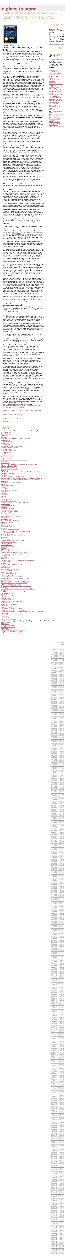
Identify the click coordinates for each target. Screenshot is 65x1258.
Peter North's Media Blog (8, 573)
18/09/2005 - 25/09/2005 (57, 708)
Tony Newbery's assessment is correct (17, 264)
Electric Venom (5, 455)
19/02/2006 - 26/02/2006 (57, 732)
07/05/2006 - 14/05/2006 (57, 747)
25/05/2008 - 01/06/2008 (57, 861)
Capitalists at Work (54, 119)
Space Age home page (8, 599)
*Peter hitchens (5, 567)
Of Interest (4, 557)
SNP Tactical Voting (7, 595)
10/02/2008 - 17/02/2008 (57, 848)
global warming (16, 410)
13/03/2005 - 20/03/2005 (57, 677)
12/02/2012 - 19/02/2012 (57, 1106)
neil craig (56, 29)
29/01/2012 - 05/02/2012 (57, 1103)
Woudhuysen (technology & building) (12, 631)
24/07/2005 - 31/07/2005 (57, 698)
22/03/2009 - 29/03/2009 (57, 918)
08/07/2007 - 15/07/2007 (57, 822)
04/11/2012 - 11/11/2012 (57, 1157)
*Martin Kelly (4, 528)
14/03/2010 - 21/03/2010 (57, 987)
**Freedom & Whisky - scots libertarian (12, 476)
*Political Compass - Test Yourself (11, 578)
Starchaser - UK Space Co (9, 604)
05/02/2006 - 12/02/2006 (57, 729)
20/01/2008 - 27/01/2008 (57, 844)
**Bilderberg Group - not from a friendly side (56, 101)
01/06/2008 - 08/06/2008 (57, 863)
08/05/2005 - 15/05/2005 (57, 687)
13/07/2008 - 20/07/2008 (57, 871)
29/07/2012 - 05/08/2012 (57, 1138)
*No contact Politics (7, 551)
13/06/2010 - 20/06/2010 (57, 1005)
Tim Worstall (4, 613)
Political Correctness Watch (9, 570)
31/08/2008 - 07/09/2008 (57, 880)
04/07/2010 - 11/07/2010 (57, 1009)
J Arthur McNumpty (6, 543)
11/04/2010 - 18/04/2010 (57, 992)
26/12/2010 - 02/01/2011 (57, 1029)
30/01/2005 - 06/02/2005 (57, 668)
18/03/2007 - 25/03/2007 (57, 802)
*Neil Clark (4, 548)
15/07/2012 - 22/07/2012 (57, 1136)
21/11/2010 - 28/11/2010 (57, 1022)
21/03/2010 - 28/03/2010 (57, 988)
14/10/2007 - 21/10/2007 (57, 825)
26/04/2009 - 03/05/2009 (57, 925)
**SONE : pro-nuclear (7, 598)
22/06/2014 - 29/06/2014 (57, 1253)
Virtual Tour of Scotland (8, 627)
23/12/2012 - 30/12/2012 (57, 1167)
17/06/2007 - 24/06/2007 (57, 818)
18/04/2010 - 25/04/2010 (57, 994)
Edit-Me (62, 643)
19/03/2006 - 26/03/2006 (57, 737)
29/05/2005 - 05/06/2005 (57, 691)
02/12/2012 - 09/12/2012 (57, 1163)
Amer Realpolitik (54, 87)
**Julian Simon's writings (8, 508)
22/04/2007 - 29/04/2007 (57, 807)
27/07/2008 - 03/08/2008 (57, 874)
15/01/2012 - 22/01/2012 (57, 1100)
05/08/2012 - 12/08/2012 (57, 1140)
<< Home (6, 421)
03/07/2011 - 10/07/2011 (57, 1064)
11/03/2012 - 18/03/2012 (57, 1111)
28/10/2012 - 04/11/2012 (57, 1156)
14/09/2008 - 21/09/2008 (57, 883)
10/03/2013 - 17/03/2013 (57, 1181)
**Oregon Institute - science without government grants (17, 560)
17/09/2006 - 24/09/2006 (57, 768)
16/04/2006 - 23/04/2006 (57, 743)
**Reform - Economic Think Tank (10, 584)
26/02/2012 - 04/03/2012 (57, 1109)
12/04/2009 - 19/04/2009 (57, 922)
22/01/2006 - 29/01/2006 (57, 726)
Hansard (3, 487)
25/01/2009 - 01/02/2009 (57, 907)
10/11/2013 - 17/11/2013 (57, 1215)
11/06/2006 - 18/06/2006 (57, 753)
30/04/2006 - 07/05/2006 (57, 745)
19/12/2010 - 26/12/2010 (57, 1028)
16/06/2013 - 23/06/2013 (57, 1187)
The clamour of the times (56, 126)
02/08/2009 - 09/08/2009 (57, 944)
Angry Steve (52, 88)
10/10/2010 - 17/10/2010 (57, 1014)
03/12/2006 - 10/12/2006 (57, 783)
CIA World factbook (54, 122)
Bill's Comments (53, 103)
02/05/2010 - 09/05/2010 (57, 997)
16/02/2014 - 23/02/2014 (57, 1233)
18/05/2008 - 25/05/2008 (57, 860)
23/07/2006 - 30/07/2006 (57, 759)
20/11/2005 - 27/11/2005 (57, 714)
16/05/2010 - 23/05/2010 (57, 999)
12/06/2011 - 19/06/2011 (57, 1060)
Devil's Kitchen (5, 444)
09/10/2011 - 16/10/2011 (57, 1082)
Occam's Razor (5, 555)
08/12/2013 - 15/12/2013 (57, 1221)
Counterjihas (4, 435)
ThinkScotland (25, 410)
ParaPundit (4, 566)
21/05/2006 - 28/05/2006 (57, 749)
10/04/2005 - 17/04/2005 (57, 682)
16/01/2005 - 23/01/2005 (57, 666)
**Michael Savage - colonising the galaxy (13, 589)
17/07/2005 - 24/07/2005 (57, 697)
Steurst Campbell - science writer (54, 116)
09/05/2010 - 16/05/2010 (57, 998)
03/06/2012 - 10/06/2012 (57, 1127)
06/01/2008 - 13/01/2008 (57, 841)
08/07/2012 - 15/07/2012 (57, 1134)
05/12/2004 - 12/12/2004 (57, 658)
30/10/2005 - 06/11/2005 (57, 710)
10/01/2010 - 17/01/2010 (57, 975)
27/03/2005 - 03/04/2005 (57, 679)
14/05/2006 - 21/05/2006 (57, 748)
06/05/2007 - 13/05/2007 (57, 810)
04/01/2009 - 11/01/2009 (57, 903)
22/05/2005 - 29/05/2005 (57, 690)
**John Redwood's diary (8, 505)
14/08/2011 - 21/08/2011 (57, 1072)
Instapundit (4, 491)
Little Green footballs (7, 522)
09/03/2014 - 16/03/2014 (57, 1237)
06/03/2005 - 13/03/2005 (57, 675)
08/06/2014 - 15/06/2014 (57, 1250)
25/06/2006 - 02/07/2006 (57, 756)
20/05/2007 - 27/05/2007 (57, 813)
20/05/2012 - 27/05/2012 (57, 1125)
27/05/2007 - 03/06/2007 (57, 814)
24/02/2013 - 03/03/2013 (57, 1179)
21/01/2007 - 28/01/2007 (57, 791)
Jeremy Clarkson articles (8, 501)
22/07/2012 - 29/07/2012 (57, 1137)
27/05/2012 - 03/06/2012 (57, 1126)
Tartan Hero (4, 605)
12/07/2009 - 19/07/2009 (57, 940)
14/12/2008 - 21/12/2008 (57, 899)
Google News (60, 642)
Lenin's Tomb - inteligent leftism (10, 516)
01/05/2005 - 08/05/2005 (57, 686)
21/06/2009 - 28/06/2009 (57, 936)
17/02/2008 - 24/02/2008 (57, 849)
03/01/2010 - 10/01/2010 (57, 974)
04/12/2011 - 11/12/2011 (57, 1092)
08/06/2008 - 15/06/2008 (57, 864)
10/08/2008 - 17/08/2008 (57, 876)
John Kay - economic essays (9, 511)
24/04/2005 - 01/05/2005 (57, 685)
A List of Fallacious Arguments (10, 520)
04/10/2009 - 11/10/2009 (57, 956)
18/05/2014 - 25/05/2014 (57, 1246)
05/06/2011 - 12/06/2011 (57, 1059)
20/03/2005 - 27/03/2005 (57, 678)
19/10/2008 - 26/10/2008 (57, 890)
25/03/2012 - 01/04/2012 (57, 1114)
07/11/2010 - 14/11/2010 (57, 1019)
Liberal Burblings (6, 519)
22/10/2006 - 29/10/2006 (57, 775)
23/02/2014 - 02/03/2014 (57, 1234)
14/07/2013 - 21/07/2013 (57, 1192)
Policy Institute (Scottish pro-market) (12, 577)
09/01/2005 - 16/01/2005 (57, 664)
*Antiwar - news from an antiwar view (56, 84)
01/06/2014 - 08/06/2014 (57, 1249)
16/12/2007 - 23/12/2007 (57, 837)
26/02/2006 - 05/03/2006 (57, 733)
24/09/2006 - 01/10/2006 (57, 770)
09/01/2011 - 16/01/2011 (57, 1032)
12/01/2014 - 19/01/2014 (57, 1226)
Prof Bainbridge (26, 578)
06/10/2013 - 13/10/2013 (57, 1208)
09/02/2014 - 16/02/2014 (57, 1231)
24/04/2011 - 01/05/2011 (57, 1051)
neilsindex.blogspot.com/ (56, 59)
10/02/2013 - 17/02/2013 (57, 1176)
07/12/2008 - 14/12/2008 (57, 898)
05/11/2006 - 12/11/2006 (57, 778)
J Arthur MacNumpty (7, 499)
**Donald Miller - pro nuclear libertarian (12, 540)
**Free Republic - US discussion (35, 472)
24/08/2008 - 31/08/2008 (57, 879)
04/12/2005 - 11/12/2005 (57, 717)
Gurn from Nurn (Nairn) (8, 485)
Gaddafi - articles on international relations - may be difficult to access (21, 478)
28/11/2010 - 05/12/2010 (57, 1024)
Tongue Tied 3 (5, 616)
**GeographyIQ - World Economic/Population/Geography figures (20, 479)
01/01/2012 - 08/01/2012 (57, 1098)
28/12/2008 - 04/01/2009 (57, 902)
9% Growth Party (54, 71)
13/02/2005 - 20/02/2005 (57, 671)
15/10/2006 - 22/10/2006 (57, 774)
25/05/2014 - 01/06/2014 (57, 1248)
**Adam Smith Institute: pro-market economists (56, 74)
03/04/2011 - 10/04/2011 (57, 1046)
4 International (53, 70)
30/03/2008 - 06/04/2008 (57, 857)
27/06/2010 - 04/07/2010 (57, 1007)
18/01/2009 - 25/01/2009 (57, 906)
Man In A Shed (5, 525)
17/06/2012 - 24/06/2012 (57, 1130)
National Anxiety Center (8, 546)
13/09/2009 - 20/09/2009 (57, 952)
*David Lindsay (5, 440)
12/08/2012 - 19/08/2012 (57, 1141)
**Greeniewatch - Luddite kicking (10, 482)
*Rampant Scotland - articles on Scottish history (15, 581)
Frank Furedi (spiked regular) (9, 469)
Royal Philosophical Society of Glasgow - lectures (16, 586)
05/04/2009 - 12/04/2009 (57, 921)
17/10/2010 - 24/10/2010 (57, 1015)
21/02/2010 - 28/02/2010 (57, 983)
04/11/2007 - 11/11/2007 (57, 829)
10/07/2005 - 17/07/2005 (57, 695)
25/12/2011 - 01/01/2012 (57, 1096)
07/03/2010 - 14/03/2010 (57, 986)
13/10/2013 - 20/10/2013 (57, 1210)
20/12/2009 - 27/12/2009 (57, 971)
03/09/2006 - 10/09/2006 (57, 766)
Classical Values (6, 434)
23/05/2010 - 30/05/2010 (57, 1001)
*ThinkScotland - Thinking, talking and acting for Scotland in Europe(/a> (22, 611)
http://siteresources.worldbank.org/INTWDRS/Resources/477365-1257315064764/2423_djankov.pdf (22, 406)
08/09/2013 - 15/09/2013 (57, 1203)
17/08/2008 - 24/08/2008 (57, 878)
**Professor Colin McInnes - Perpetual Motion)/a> (15, 531)
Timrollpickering (5, 614)
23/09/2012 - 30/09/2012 (57, 1149)
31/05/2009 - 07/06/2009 (57, 932)
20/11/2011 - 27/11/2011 (57, 1090)
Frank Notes (4, 470)
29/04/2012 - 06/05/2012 (57, 1121)
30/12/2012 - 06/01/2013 (57, 1168)
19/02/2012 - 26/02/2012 (57, 1107)
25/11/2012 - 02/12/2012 (57, 1161)
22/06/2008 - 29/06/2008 (57, 867)
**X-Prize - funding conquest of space (12, 633)
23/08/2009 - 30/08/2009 (57, 948)
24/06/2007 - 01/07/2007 (57, 820)
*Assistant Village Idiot (55, 90)
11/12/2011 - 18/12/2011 (57, 1094)
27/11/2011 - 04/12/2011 (57, 1091)
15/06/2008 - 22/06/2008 (57, 866)
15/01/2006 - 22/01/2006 (57, 725)
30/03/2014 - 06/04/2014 (57, 1241)
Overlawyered (5, 563)
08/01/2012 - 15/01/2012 (57, 1099)
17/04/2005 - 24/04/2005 (57, 683)
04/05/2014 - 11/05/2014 (57, 1244)
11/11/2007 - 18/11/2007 (57, 830)
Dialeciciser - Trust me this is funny (11, 446)
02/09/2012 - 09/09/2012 (57, 1145)
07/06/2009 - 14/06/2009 (57, 933)
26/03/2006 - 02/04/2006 (57, 739)
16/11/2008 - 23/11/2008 (57, 894)
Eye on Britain (5, 463)
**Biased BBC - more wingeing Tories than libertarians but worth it (55, 97)
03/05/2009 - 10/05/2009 (57, 926)
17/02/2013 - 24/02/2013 (57, 1177)
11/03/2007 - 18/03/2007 (57, 801)
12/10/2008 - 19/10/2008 (57, 888)
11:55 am (17, 414)
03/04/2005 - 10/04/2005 (57, 681)
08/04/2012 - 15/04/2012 (57, 1117)
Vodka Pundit (5, 628)
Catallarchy (52, 120)
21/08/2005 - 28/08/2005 (57, 704)
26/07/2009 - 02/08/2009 (57, 943)
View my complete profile (56, 44)
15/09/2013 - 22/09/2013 (57, 1204)
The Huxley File (5, 488)
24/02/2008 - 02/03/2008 (57, 851)
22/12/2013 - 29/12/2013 (57, 1223)
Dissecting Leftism (6, 449)
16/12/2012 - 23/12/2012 (57, 1165)
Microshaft (4, 537)
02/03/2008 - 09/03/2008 (57, 852)
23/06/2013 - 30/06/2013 (57, 1188)
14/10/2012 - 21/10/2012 (57, 1153)
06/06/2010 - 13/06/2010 (57, 1003)
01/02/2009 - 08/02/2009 (57, 909)
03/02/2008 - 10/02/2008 (57, 847)
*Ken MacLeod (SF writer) (8, 513)
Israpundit (4, 493)
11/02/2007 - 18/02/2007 (57, 795)
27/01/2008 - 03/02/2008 (57, 845)
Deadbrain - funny (6, 441)
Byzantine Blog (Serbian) (56, 114)
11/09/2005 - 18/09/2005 (57, 706)
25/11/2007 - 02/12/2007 (57, 833)
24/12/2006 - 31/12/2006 (57, 787)
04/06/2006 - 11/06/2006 (57, 752)
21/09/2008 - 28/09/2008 (57, 884)
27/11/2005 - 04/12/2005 (57, 716)
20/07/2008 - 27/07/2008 (57, 872)
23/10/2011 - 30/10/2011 (57, 1084)
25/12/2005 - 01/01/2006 (57, 721)
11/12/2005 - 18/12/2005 (57, 718)
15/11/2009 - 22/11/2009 (57, 964)
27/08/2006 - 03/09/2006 (57, 764)
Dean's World (5, 443)
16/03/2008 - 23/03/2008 (57, 855)
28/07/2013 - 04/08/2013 (57, 1195)
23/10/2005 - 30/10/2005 (57, 709)
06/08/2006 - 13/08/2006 (57, 762)
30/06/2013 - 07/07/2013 (57, 1190)
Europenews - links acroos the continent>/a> (14, 460)
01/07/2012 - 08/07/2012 (57, 1133)
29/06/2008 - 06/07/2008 (57, 868)
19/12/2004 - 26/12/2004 (57, 660)
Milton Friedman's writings (8, 542)
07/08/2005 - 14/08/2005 (57, 701)
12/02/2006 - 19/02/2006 (57, 731)
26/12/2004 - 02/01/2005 (57, 662)
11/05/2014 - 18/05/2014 (57, 1245)
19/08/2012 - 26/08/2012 (57, 1142)
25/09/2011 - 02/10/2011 (57, 1079)
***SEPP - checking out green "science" (13, 592)
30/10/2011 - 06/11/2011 (57, 1086)
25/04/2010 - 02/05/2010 (57, 995)
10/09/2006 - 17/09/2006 (57, 767)
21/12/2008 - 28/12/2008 (57, 901)
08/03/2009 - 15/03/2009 (57, 915)
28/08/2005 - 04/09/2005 (57, 705)
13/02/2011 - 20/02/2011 (57, 1037)
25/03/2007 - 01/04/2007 (57, 803)
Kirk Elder (4, 514)
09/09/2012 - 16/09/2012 (57, 1146)
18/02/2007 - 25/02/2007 (57, 797)
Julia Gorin (4, 507)
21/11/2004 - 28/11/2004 (57, 655)
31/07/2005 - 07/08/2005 (57, 699)
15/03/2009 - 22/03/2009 (57, 917)
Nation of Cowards (6, 545)
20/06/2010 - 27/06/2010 (57, 1006)
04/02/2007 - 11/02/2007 (57, 794)
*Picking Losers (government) (10, 569)
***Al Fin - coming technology (54, 80)
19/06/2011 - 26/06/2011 (57, 1061)
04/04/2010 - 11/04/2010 (57, 991)
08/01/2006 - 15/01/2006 (57, 724)
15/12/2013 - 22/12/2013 (57, 1222)
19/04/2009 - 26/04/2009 (57, 924)
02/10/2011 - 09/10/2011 (57, 1080)
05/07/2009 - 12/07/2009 (57, 938)
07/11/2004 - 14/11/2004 (57, 652)
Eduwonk (3, 453)
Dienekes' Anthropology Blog (9, 447)
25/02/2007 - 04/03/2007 (57, 798)
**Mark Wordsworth (7, 526)
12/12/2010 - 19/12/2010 (57, 1026)
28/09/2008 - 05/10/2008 (57, 886)
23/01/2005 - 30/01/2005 (57, 667)
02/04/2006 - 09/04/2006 (57, 740)
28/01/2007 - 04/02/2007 (57, 793)
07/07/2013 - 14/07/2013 (57, 1191)
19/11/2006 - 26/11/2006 (57, 780)
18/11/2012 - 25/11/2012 (57, 1160)
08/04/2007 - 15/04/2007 (57, 806)
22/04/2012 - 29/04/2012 (57, 1119)
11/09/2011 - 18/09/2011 (57, 1076)
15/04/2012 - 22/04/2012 (57, 1118)
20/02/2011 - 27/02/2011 (57, 1038)
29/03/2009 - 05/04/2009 (57, 920)
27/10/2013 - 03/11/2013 (57, 1213)
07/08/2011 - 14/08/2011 (57, 1071)
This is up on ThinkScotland (12, 51)
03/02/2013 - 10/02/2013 (57, 1175)
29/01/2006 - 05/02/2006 (57, 728)
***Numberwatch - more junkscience (12, 554)
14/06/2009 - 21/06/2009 (57, 934)
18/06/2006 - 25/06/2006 (57, 755)
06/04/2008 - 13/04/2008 (57, 859)
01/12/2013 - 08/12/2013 (57, 1219)
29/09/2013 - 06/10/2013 (57, 1207)
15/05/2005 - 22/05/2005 (57, 689)
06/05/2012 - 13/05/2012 (57, 1122)
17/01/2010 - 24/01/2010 (57, 976)
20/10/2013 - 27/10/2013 (57, 1211)
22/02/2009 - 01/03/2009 (57, 913)
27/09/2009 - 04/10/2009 (57, 955)
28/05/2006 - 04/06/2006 (57, 751)
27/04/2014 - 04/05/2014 (57, 1242)
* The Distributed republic (8, 450)
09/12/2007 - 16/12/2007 (57, 836)
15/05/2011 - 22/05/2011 (57, 1055)
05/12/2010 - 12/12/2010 (57, 1025)
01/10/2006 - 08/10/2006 (57, 771)
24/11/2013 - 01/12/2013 (57, 1218)
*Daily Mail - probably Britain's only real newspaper (16, 438)
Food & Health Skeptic (7, 467)
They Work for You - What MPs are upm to (13, 610)
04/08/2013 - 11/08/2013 (57, 1196)
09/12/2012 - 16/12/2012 (57, 1164)
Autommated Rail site (55, 94)
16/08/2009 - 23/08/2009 (57, 947)
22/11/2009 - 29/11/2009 (57, 965)
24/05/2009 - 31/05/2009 (57, 930)
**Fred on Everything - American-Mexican (13, 472)
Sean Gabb (4, 590)
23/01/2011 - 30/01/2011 (57, 1034)
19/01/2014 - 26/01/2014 (57, 1227)
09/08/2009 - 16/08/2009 (57, 945)
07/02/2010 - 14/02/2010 (57, 980)
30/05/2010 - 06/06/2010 (57, 1002)
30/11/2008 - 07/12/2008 (57, 897)
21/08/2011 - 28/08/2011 (57, 1073)
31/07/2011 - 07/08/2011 (57, 1069)
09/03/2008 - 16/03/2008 (57, 853)
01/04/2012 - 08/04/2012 (57, 1115)
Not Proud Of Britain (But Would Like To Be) (14, 552)
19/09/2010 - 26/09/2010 (57, 1010)
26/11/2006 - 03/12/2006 (57, 782)
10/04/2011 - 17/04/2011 (57, 1048)
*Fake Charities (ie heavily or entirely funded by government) (19, 464)
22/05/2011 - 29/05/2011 (57, 1056)
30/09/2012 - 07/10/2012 (57, 1150)
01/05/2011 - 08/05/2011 (57, 1052)
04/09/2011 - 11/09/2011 (57, 1075)
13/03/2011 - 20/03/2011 (57, 1042)
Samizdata (4, 587)
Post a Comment (16, 418)
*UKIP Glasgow (5, 622)
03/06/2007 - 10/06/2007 (57, 816)
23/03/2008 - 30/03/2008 (57, 856)
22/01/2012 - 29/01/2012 (57, 1102)
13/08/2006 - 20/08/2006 (57, 763)
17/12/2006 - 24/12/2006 (57, 786)
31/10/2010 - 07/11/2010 (57, 1018)
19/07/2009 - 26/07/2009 (57, 941)
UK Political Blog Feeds (8, 625)
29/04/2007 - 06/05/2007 (57, 809)
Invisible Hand (5, 495)
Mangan (3, 523)
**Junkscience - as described (9, 510)
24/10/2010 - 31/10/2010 (57, 1017)
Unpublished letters (36, 410)
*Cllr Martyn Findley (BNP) (9, 466)
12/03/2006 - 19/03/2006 (57, 736)
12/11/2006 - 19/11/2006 (57, 779)
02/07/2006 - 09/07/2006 (57, 758)
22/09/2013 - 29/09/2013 (57, 1206)
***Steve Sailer (5, 602)
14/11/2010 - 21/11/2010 (57, 1021)
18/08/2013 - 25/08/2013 (57, 1199)
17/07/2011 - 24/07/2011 (57, 1067)
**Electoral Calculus (7, 457)
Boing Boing (52, 111)
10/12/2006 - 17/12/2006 (57, 785)
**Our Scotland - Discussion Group (11, 564)
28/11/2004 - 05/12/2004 (57, 656)
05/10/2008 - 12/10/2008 (57, 887)
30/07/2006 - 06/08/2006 (57, 760)
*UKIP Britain (5, 624)
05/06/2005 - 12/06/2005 (57, 693)
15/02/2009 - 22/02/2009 (57, 911)
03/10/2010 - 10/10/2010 (57, 1013)
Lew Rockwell (5, 517)
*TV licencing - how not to (8, 619)
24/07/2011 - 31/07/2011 (57, 1068)
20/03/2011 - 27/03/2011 (57, 1044)
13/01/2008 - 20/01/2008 (57, 843)
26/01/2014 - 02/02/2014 (57, 1229)
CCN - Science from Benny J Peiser (55, 124)
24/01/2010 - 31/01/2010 (57, 978)
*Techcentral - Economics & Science (12, 608)
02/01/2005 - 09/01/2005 (57, 663)
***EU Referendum (6, 458)
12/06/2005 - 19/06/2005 (57, 694)
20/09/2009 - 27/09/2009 (57, 953)
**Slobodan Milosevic (7, 593)
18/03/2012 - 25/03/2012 (57, 1113)
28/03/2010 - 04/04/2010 (57, 990)
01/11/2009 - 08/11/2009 (57, 961)
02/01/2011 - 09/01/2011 (57, 1030)
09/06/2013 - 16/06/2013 (57, 1186)
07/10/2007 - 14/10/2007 (57, 824)
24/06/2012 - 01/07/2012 (57, 1132)
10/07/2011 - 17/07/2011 (57, 1065)
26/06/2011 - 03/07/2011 (57, 1063)
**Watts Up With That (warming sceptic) (13, 630)
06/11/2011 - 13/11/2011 (57, 1087)
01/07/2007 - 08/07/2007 (57, 821)
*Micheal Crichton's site (8, 432)
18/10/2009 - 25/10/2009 (57, 959)
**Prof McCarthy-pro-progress (10, 529)
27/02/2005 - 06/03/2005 (57, 674)
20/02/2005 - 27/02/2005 (57, 672)
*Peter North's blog (6, 572)
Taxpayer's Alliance (6, 607)
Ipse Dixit (3, 496)
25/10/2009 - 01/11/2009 (57, 960)
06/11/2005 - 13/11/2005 (57, 712)
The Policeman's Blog (7, 575)
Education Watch (6, 452)
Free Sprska (4, 475)
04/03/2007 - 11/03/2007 (57, 799)
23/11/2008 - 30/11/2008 (57, 895)
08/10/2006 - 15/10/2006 (57, 772)
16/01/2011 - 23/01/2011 (57, 1033)
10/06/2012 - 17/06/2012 (57, 1129)
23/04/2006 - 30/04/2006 (57, 744)
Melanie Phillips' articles (8, 534)
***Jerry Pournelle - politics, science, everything (15, 502)
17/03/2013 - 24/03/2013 (57, 1183)
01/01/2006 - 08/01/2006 (57, 722)
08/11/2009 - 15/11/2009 (57, 963)
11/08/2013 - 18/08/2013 (57, 1198)
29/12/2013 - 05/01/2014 (57, 1225)
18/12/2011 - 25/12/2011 (57, 1095)
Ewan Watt (4, 461)
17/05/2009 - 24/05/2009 (57, 929)
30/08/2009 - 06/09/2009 (57, 949)
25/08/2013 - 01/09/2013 (57, 1200)
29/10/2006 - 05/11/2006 (57, 776)
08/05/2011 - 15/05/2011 (57, 1053)
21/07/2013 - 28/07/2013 (57, 1194)
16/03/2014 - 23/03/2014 (57, 1238)
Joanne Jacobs (5, 504)
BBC (9, 410)
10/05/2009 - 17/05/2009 (57, 928)
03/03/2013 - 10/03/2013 (57, 1180)
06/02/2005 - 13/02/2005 (57, 670)
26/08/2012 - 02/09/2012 (57, 1144)
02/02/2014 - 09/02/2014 (57, 1230)
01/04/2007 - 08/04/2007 (57, 805)
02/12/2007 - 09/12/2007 (57, 834)
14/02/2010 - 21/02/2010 (57, 982)
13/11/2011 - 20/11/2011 (57, 1088)
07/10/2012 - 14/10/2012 (57, 1152)
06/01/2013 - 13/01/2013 (57, 1169)
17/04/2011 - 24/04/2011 (57, 1049)
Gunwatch (4, 484)
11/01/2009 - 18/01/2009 (57, 905)
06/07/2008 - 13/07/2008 (57, 870)
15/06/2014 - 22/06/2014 (57, 1252)
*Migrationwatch (5, 539)
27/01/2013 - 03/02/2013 (57, 1173)
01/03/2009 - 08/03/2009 (57, 914)
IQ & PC (3, 498)
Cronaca (3, 437)
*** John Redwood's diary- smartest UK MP (14, 583)
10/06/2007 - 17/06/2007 (57, 817)
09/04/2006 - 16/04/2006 (57, 741)
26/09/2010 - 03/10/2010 (57, 1011)
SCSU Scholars (30, 589)
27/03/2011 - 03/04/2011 (57, 1045)
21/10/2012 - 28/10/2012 (57, 1154)
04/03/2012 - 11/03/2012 (57, 1110)
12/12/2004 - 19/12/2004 (57, 659)
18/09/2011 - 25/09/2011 (57, 1078)
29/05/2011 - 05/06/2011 (57, 1057)
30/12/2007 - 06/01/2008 (57, 840)
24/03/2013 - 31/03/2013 (57, 1184)
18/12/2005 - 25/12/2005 (57, 720)
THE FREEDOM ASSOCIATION (10, 473)
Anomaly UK (52, 82)
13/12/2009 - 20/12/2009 (57, 970)
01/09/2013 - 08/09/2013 (57, 1202)
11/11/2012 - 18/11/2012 (57, 1159)
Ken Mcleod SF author (7, 532)
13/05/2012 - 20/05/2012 (57, 1123)
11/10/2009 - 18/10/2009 (57, 957)
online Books (5, 558)
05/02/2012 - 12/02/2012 (57, 1105)
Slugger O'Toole (5, 561)
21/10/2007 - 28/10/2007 (57, 826)
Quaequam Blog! (6, 580)
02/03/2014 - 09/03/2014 (57, 1235)
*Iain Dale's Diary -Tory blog (9, 490)
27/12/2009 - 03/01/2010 (57, 972)
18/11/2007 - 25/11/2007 (57, 832)
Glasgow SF (4, 481)
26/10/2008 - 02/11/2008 (57, 891)
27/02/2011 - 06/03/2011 (57, 1040)
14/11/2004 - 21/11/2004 (57, 654)
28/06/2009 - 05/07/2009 (57, 937)
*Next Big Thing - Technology (9, 549)
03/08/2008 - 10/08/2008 (57, 875)
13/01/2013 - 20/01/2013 (57, 1171)
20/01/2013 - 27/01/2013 (57, 1172)
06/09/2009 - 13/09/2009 (57, 951)
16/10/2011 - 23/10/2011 (57, 1083)
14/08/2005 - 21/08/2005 (57, 702)
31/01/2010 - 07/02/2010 (57, 979)
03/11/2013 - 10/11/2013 (57, 1214)
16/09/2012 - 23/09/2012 (57, 1148)
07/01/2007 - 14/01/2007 (57, 789)
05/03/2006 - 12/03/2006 (57, 735)
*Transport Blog (5, 618)
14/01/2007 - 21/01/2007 (57, 790)
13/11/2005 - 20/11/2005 (57, 713)
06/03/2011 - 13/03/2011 (57, 1041)
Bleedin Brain (53, 105)
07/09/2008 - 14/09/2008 (57, 882)
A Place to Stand (19, 8)
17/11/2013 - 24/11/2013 (57, 1217)
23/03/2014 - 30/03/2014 (57, 1240)
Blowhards (52, 109)
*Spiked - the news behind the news (11, 601)
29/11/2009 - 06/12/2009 (57, 967)
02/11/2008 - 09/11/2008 (57, 893)
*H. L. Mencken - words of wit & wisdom (13, 536)
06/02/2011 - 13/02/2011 (57, 1036)
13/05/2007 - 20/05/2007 (57, 812)
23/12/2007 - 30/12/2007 (57, 839)
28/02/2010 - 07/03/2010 (57, 984)
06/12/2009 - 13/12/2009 (57, 968)
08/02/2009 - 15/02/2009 (57, 910)
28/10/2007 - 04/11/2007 (57, 828)
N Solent (3, 596)
